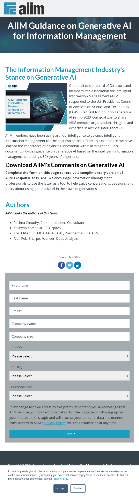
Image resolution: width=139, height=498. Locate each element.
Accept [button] (61, 488)
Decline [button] (78, 488)
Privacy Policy (54, 423)
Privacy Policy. (60, 478)
